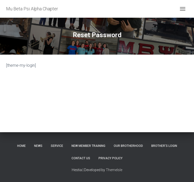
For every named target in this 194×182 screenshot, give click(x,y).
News (38, 146)
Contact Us (80, 158)
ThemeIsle (114, 170)
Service (57, 146)
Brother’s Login (164, 146)
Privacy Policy (111, 158)
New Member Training (88, 146)
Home (21, 146)
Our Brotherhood (128, 146)
